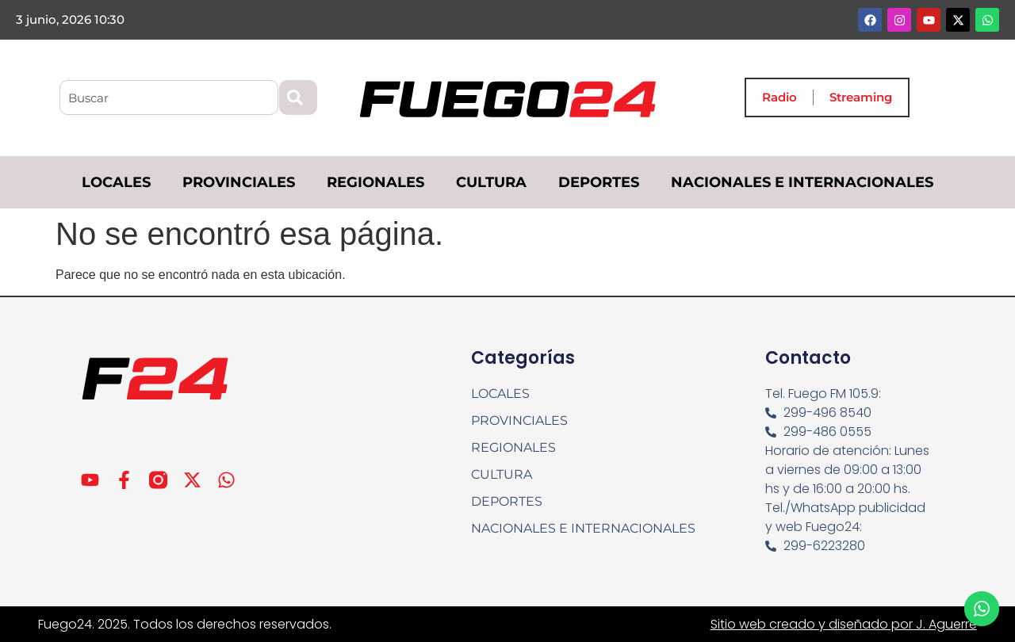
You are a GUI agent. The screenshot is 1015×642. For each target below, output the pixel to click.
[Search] (298, 97)
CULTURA (491, 182)
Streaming (860, 97)
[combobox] (168, 97)
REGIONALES (375, 182)
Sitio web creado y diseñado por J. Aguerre (843, 624)
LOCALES (116, 182)
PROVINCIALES (238, 182)
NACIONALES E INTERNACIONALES (802, 182)
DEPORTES (598, 182)
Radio (779, 97)
